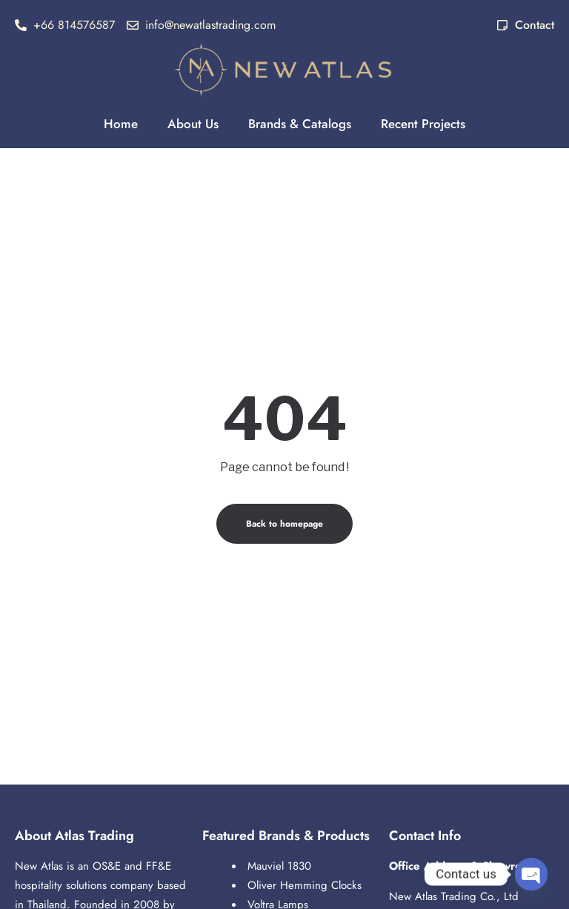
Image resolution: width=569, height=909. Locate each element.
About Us (193, 124)
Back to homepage (284, 523)
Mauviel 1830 (279, 866)
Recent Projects (423, 124)
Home (121, 124)
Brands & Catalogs (299, 124)
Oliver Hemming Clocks (304, 885)
